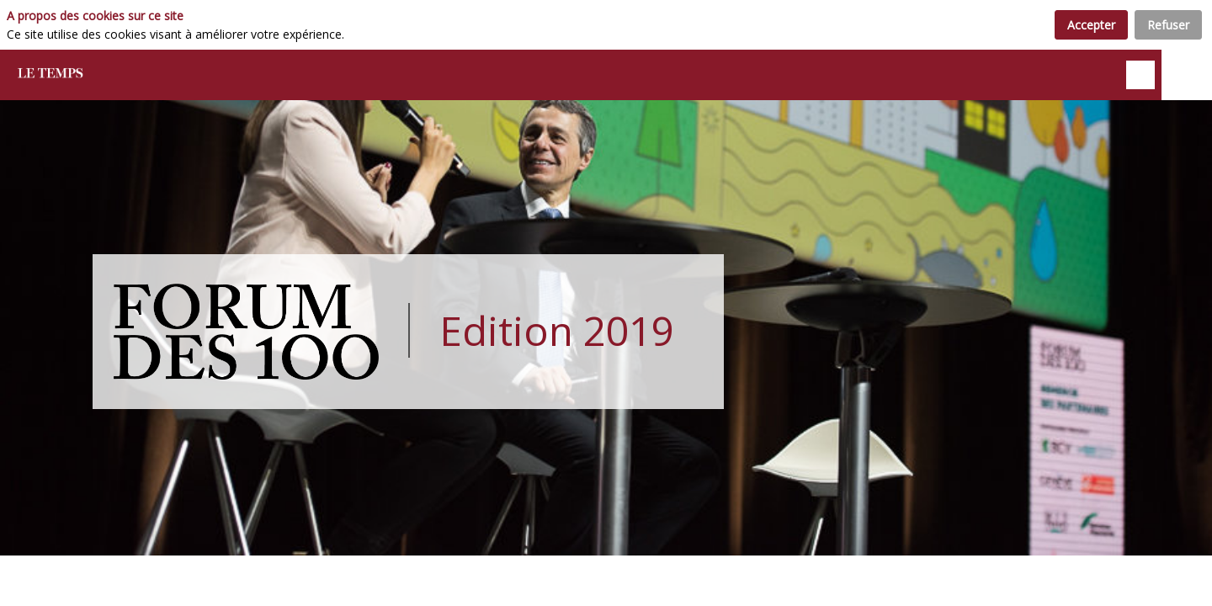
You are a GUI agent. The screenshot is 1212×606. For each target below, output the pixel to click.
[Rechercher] (1140, 75)
